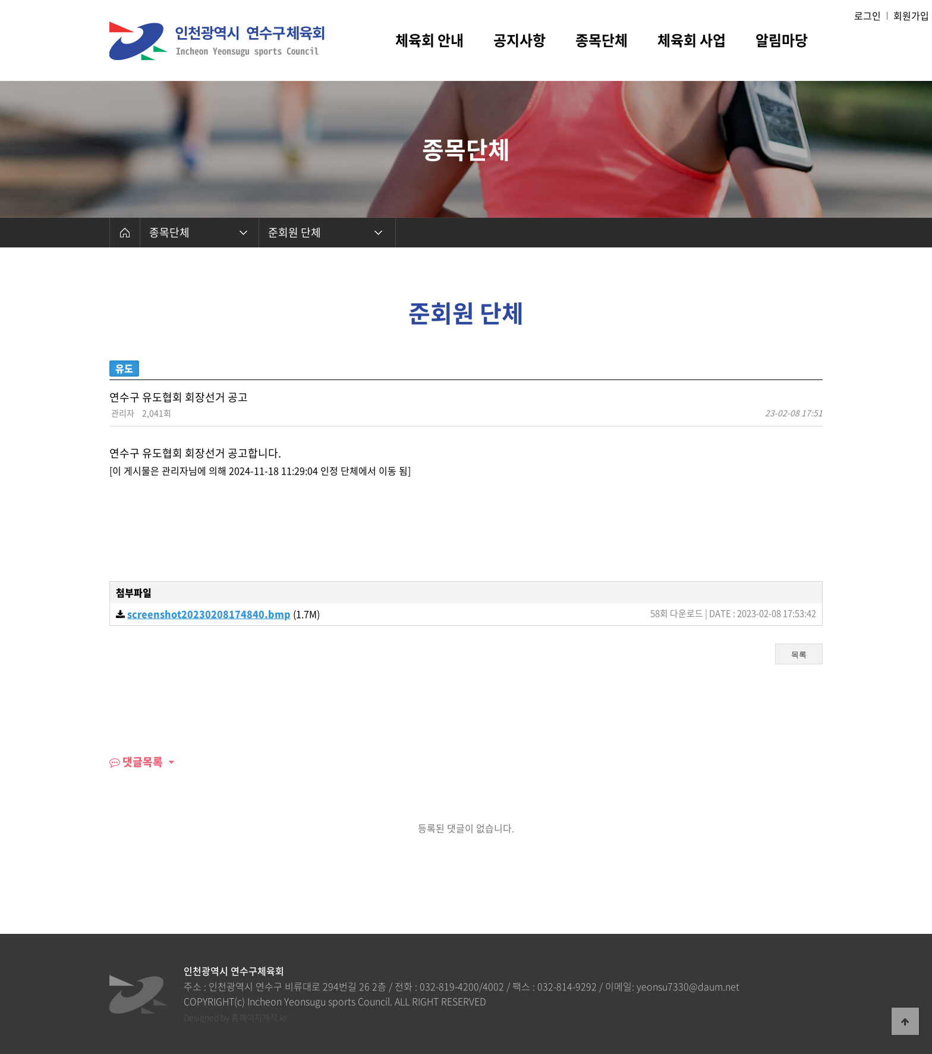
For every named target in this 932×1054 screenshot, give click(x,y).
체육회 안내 (429, 42)
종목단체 (601, 42)
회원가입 (911, 15)
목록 (799, 654)
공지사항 (519, 42)
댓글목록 (136, 762)
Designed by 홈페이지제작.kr (235, 1017)
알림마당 (781, 42)
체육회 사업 (691, 42)
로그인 (867, 15)
